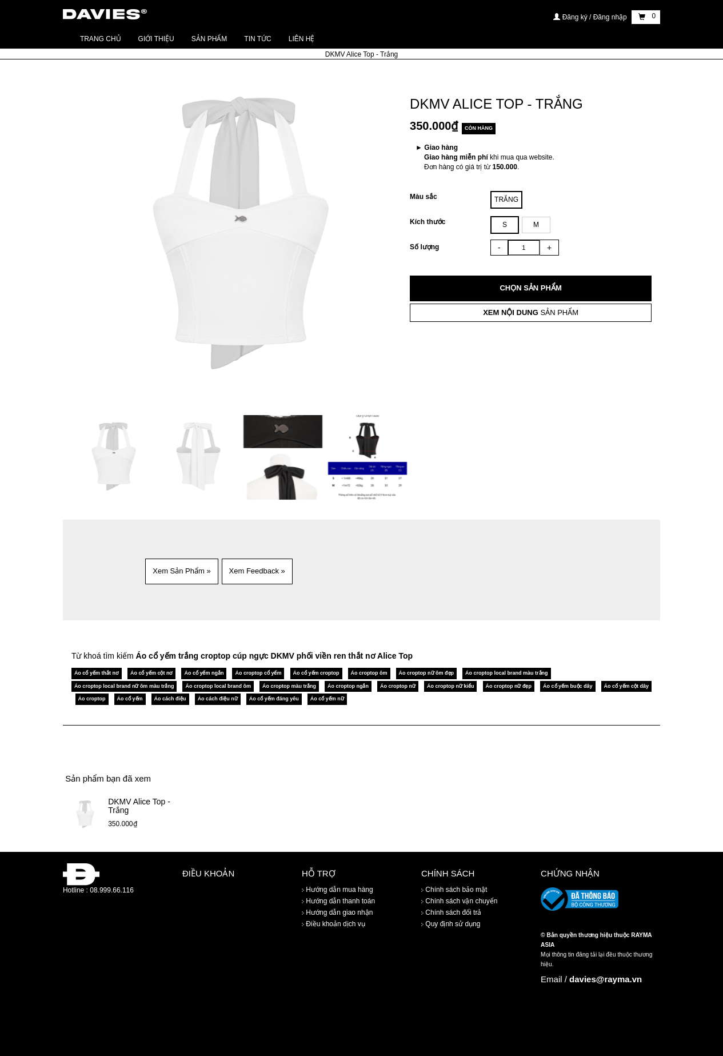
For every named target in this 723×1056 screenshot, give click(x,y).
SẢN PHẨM (530, 312)
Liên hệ (302, 39)
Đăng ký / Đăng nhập (591, 17)
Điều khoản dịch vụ (333, 924)
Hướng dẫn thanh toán (338, 901)
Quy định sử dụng (450, 924)
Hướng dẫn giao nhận (337, 912)
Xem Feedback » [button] (257, 571)
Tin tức (257, 39)
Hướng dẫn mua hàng (337, 890)
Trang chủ (100, 39)
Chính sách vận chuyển (459, 901)
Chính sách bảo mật (454, 890)
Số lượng (424, 247)
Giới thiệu (156, 39)
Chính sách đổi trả (451, 912)
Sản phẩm (209, 39)
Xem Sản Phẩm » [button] (181, 571)
